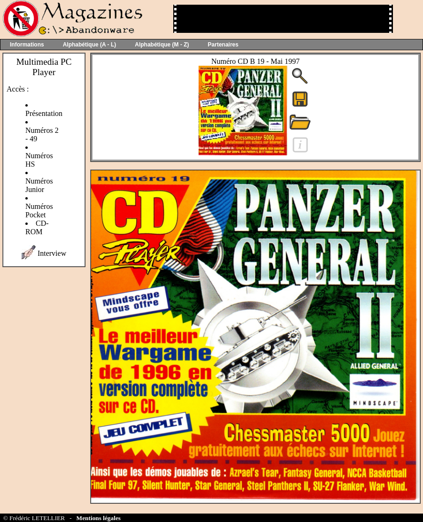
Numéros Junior (39, 185)
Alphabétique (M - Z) (162, 44)
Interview (52, 253)
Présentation (43, 113)
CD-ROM (37, 227)
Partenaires (223, 44)
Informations (27, 44)
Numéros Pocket (39, 210)
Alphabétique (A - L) (89, 44)
